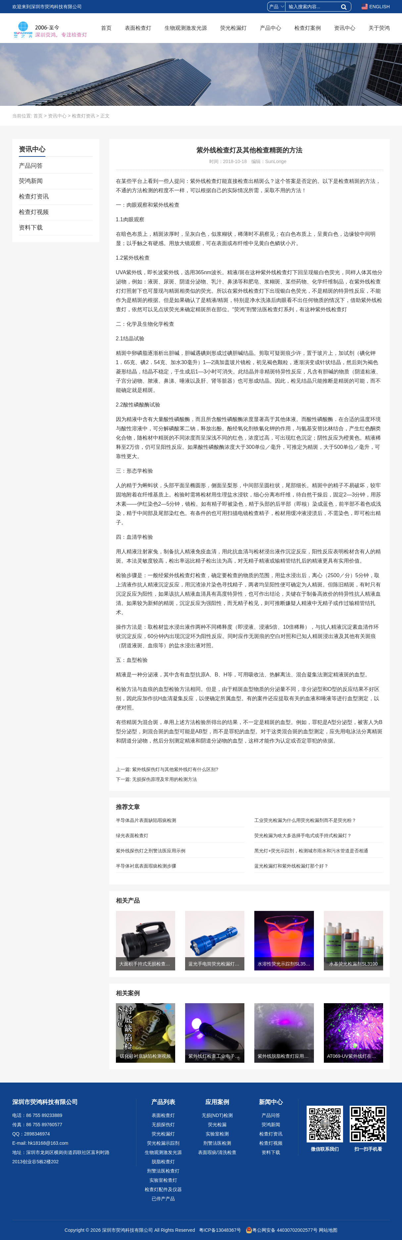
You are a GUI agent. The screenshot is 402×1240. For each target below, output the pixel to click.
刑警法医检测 (217, 1143)
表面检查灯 (138, 28)
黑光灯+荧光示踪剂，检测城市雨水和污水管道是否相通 (311, 850)
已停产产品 (163, 1198)
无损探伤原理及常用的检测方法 (164, 779)
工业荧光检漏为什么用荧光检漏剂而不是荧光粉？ (305, 820)
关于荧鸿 (379, 28)
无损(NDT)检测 (217, 1115)
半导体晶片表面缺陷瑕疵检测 (146, 820)
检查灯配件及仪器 (163, 1189)
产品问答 (31, 165)
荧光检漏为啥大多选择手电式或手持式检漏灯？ (303, 835)
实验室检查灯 (163, 1180)
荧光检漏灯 (233, 28)
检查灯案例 (307, 28)
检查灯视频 (34, 212)
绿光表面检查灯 (132, 835)
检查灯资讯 (83, 115)
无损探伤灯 (163, 1124)
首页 (106, 28)
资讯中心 (344, 28)
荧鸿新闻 (31, 181)
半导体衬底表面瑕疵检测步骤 (146, 866)
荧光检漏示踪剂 (163, 1143)
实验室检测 (217, 1133)
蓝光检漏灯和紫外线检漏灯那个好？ (291, 866)
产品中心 (270, 28)
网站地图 (328, 1230)
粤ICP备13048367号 (219, 1230)
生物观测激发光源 (186, 28)
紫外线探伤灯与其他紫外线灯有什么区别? (175, 769)
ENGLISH (375, 6)
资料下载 (31, 227)
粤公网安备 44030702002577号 (282, 1230)
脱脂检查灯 (163, 1161)
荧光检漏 (217, 1124)
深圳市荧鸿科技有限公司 (127, 1230)
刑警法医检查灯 (163, 1171)
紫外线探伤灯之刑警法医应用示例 (150, 850)
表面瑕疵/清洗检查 (217, 1152)
